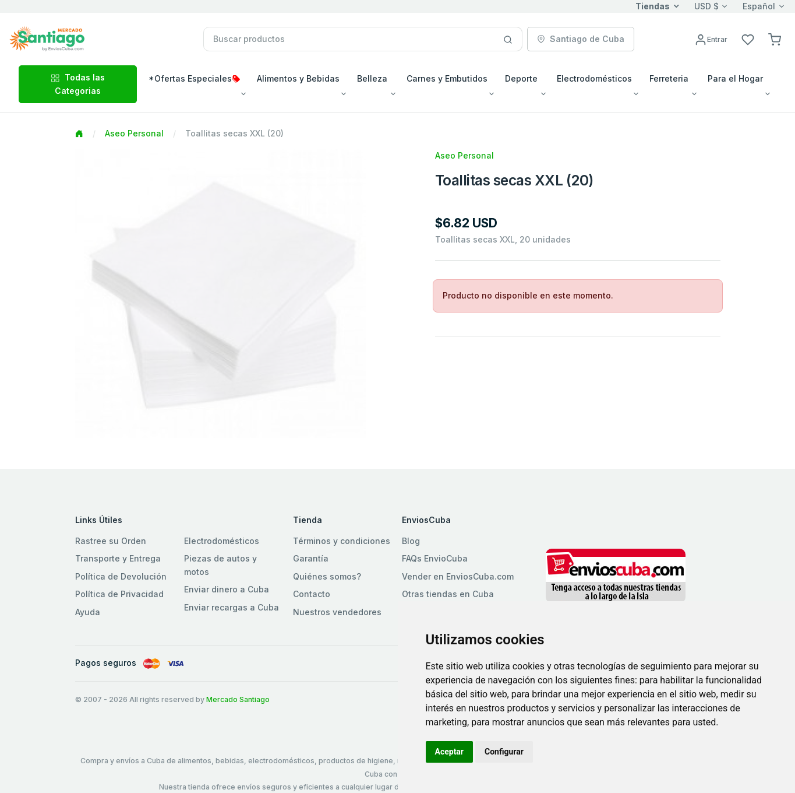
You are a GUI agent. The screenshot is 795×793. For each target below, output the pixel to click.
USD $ (706, 6)
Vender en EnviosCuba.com (458, 576)
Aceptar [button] (449, 751)
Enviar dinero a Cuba (226, 589)
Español (759, 6)
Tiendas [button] (652, 6)
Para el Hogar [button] (735, 78)
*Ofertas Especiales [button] (194, 78)
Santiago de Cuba (580, 39)
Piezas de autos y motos (220, 564)
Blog (411, 541)
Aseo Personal (134, 133)
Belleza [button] (372, 78)
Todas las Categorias (78, 83)
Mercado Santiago (238, 699)
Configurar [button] (504, 751)
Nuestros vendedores (337, 612)
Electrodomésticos (221, 541)
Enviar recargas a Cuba (231, 607)
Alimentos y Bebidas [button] (298, 78)
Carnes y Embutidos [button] (447, 78)
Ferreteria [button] (668, 78)
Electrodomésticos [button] (594, 78)
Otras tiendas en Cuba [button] (448, 594)
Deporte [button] (521, 78)
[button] (774, 39)
